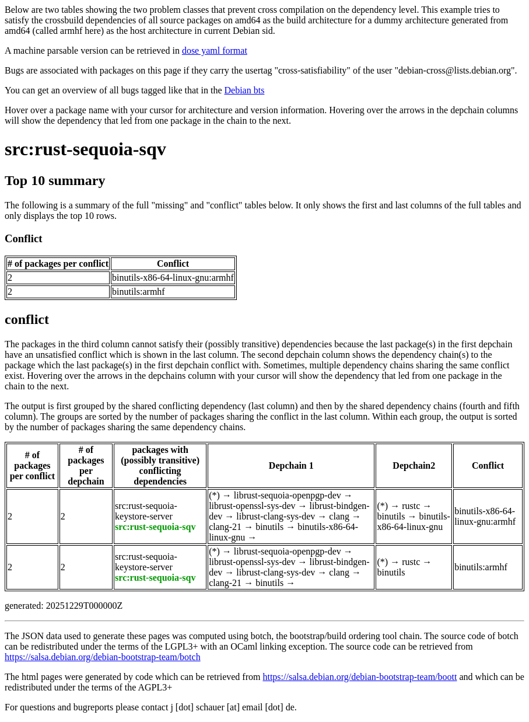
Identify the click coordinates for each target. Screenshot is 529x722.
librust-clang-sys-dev (275, 516)
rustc (411, 506)
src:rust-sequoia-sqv (85, 148)
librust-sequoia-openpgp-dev (287, 495)
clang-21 (225, 527)
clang (339, 516)
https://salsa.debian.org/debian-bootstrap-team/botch (103, 657)
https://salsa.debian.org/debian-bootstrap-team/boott (359, 677)
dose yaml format (214, 50)
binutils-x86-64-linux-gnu (413, 521)
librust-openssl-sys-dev (252, 506)
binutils (269, 527)
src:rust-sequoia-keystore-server (146, 511)
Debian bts (245, 90)
